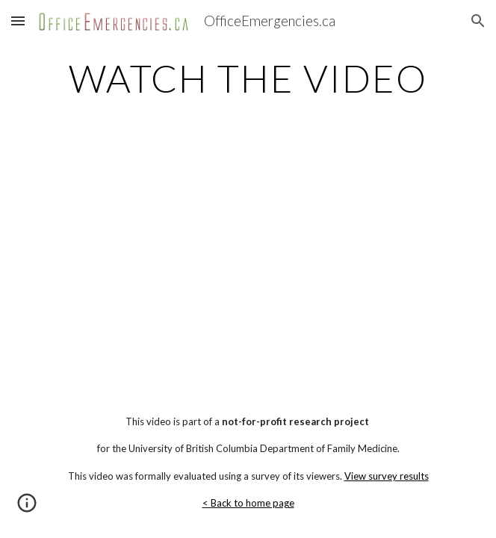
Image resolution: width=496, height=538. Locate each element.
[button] (18, 20)
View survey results (386, 476)
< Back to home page (248, 503)
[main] (247, 78)
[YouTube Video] (248, 268)
